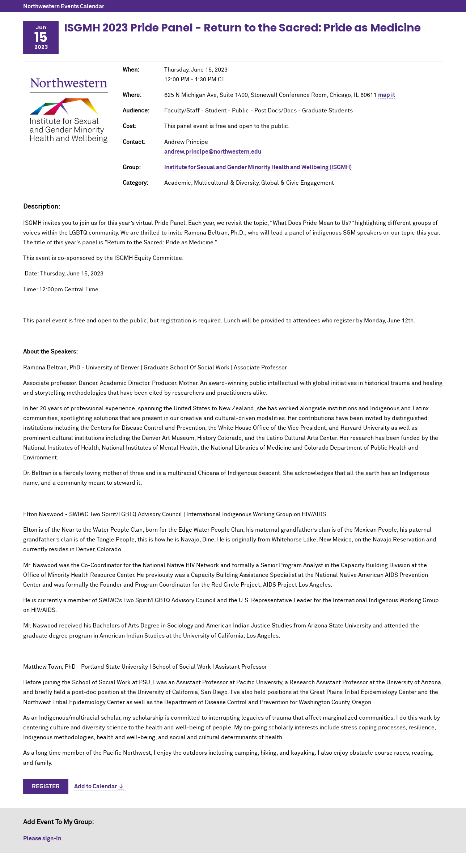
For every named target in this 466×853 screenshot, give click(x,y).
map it (386, 95)
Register (46, 786)
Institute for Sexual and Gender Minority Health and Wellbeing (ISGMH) (258, 167)
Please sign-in (42, 838)
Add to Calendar (95, 786)
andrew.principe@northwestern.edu (212, 152)
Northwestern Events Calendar (63, 6)
